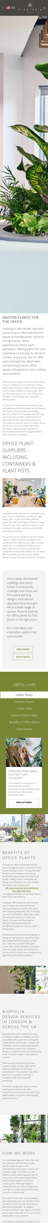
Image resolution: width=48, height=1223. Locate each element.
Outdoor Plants (24, 702)
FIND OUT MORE (24, 802)
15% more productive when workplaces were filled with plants (22, 889)
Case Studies (22, 649)
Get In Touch (23, 657)
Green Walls (24, 708)
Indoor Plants (24, 695)
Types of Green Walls (24, 715)
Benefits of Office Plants (24, 722)
